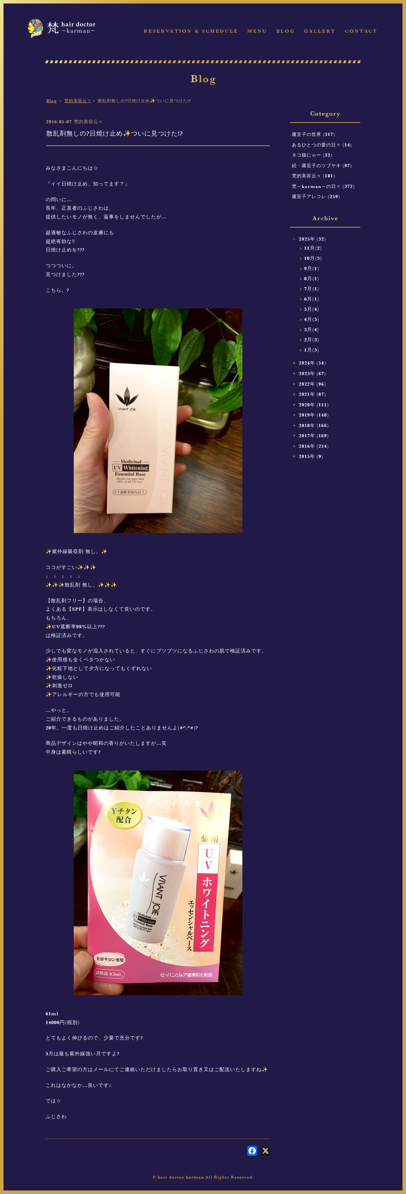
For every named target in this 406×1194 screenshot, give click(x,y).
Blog (285, 31)
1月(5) (311, 350)
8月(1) (311, 279)
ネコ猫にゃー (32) (312, 155)
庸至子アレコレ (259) (316, 196)
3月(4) (311, 330)
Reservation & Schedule (191, 31)
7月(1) (311, 289)
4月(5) (311, 319)
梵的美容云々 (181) (313, 175)
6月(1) (311, 299)
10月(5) (313, 258)
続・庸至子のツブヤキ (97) (322, 165)
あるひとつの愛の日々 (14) (322, 144)
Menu (257, 31)
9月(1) (311, 268)
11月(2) (313, 248)
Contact (361, 31)
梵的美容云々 (78, 100)
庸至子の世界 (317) (313, 134)
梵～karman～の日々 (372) (323, 186)
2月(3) (311, 340)
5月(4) (311, 309)
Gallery (320, 31)
